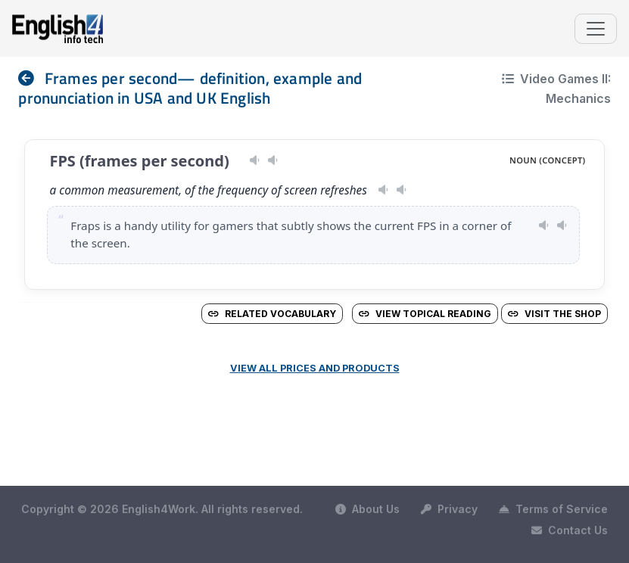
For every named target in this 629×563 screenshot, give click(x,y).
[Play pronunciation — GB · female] (273, 160)
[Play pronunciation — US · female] (383, 190)
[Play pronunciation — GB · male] (401, 190)
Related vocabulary (272, 313)
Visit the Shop (554, 313)
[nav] (31, 78)
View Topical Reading (425, 313)
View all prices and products (315, 368)
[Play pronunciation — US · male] (255, 160)
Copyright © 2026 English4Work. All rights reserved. (162, 508)
